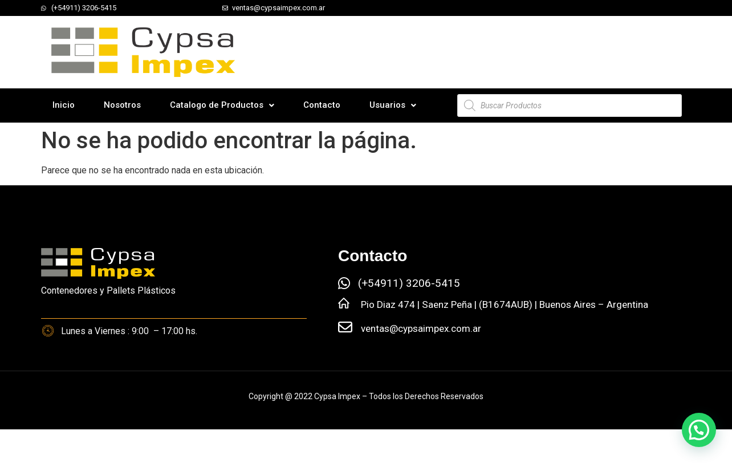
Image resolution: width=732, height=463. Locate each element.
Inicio (63, 105)
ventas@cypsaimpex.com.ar (421, 328)
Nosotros (122, 105)
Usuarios (392, 105)
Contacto (321, 105)
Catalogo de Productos (222, 105)
